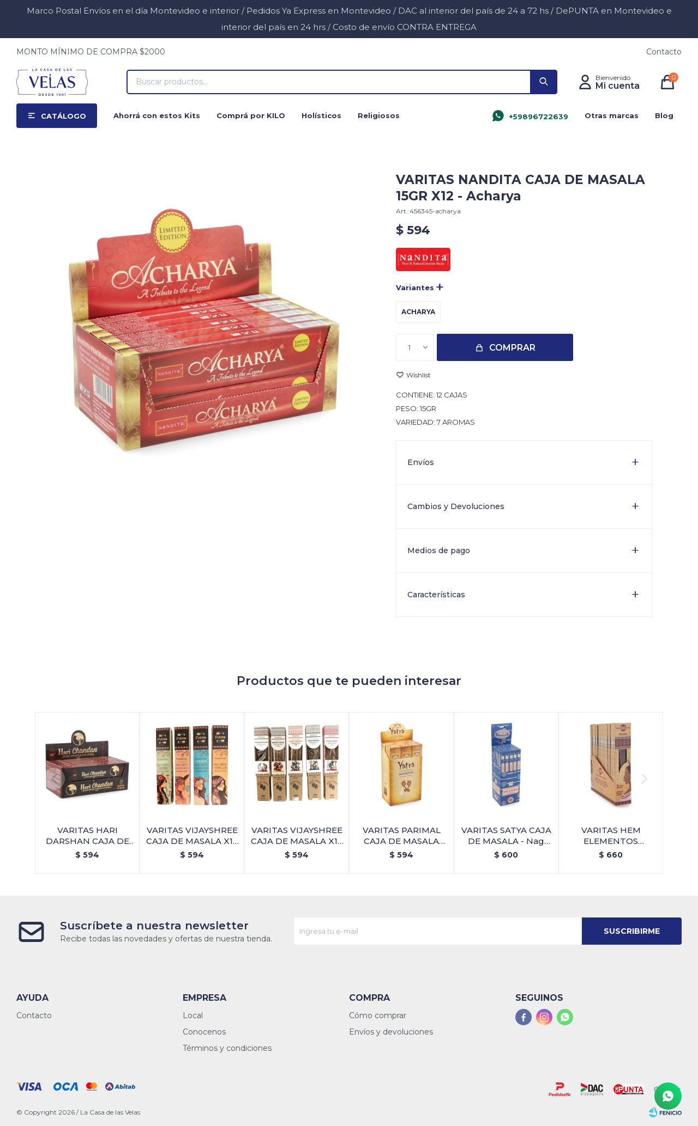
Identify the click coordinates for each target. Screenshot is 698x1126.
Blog (664, 115)
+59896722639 (538, 116)
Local (193, 1015)
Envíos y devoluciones (391, 1032)
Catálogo (63, 116)
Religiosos (379, 115)
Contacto (664, 52)
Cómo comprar (377, 1015)
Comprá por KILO (250, 115)
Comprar (512, 347)
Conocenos (204, 1032)
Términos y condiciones (227, 1048)
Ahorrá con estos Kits (156, 115)
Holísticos (321, 115)
